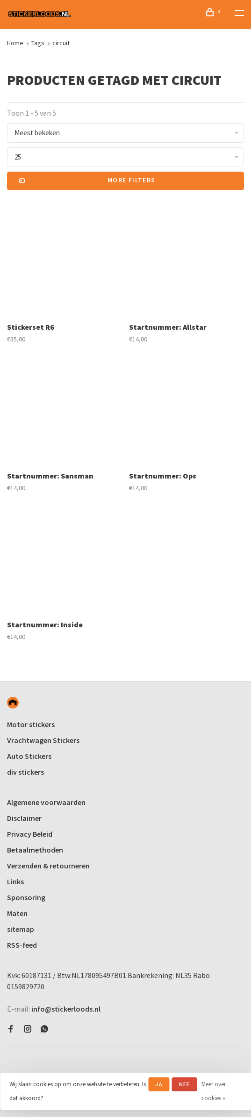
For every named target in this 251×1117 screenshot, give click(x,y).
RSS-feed (22, 945)
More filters (87, 181)
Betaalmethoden (35, 849)
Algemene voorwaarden (46, 802)
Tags (37, 43)
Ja (158, 1084)
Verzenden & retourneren (48, 865)
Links (15, 881)
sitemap (20, 929)
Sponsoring (26, 897)
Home (15, 43)
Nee (184, 1084)
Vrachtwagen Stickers (43, 740)
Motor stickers (31, 724)
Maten (17, 913)
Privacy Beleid (29, 834)
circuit (61, 43)
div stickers (25, 772)
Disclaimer (24, 818)
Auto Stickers (29, 756)
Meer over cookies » (213, 1091)
